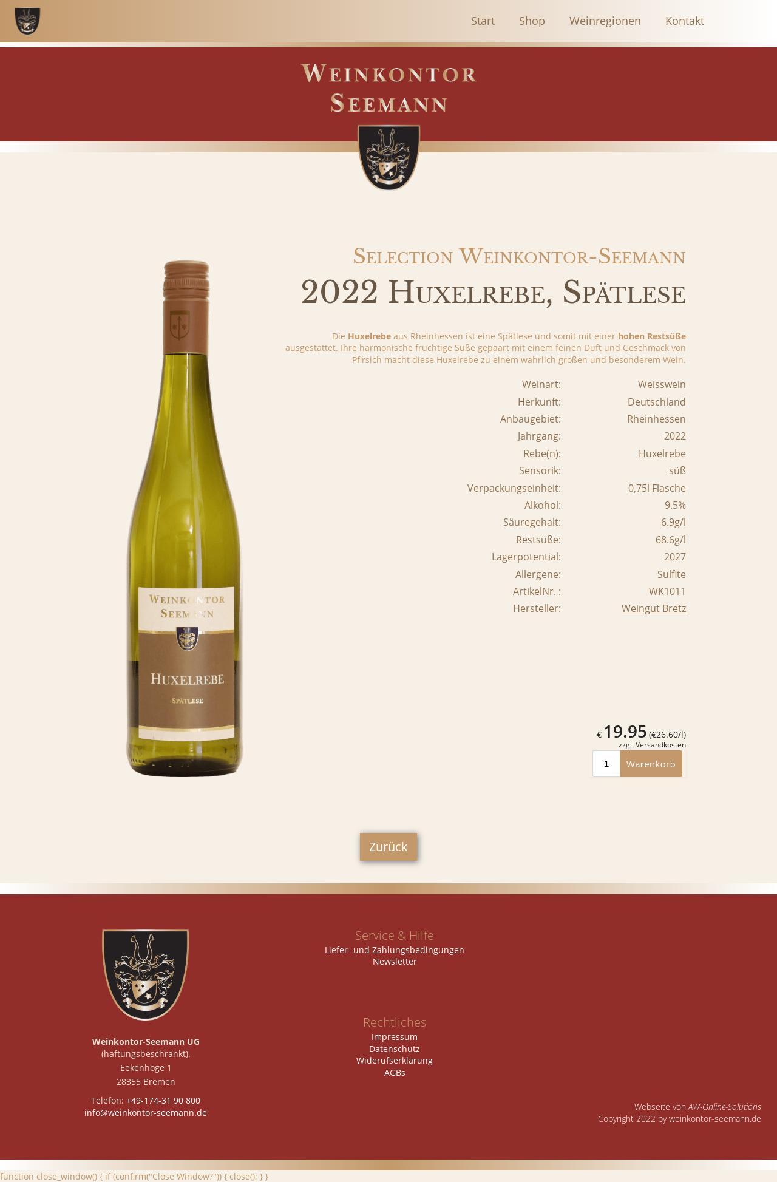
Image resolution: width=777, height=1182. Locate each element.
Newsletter (395, 961)
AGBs (394, 1072)
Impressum (395, 1036)
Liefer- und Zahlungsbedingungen (394, 950)
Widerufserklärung (394, 1060)
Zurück (388, 846)
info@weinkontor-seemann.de (145, 1112)
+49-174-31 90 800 (163, 1100)
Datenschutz (394, 1049)
